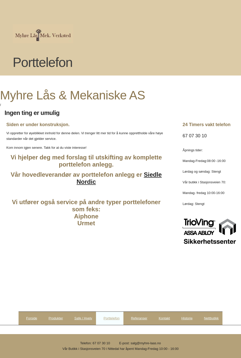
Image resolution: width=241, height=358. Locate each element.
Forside (31, 318)
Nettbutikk (211, 318)
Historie (186, 318)
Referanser (139, 318)
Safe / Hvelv (83, 318)
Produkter (56, 318)
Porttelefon (112, 318)
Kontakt (164, 318)
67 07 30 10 (101, 343)
